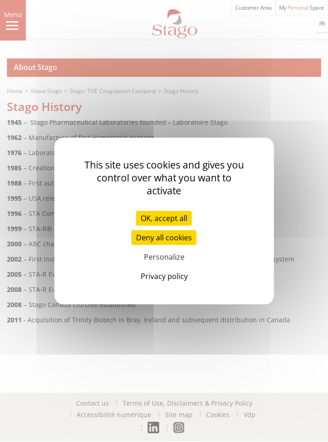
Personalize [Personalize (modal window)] (164, 257)
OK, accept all (164, 218)
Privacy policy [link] (164, 276)
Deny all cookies (164, 238)
